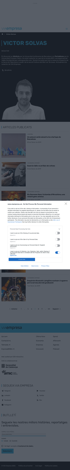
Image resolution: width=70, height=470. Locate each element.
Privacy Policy (45, 266)
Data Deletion (25, 266)
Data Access (34, 266)
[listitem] (35, 229)
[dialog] (35, 235)
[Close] (66, 204)
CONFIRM (21, 259)
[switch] (57, 233)
